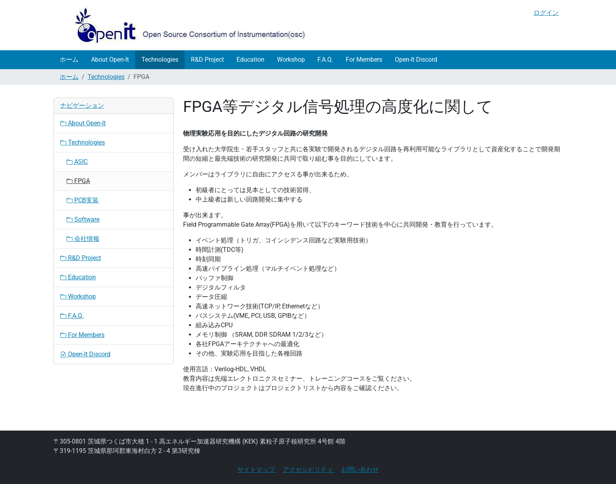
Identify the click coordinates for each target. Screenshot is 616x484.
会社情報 (82, 238)
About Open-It (110, 59)
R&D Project (207, 59)
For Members (364, 59)
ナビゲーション (82, 105)
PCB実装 (82, 200)
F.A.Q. (325, 59)
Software (82, 219)
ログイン (546, 12)
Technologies (159, 59)
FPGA (78, 181)
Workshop (291, 59)
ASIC (77, 161)
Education (250, 59)
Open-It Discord (416, 59)
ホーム (69, 59)
